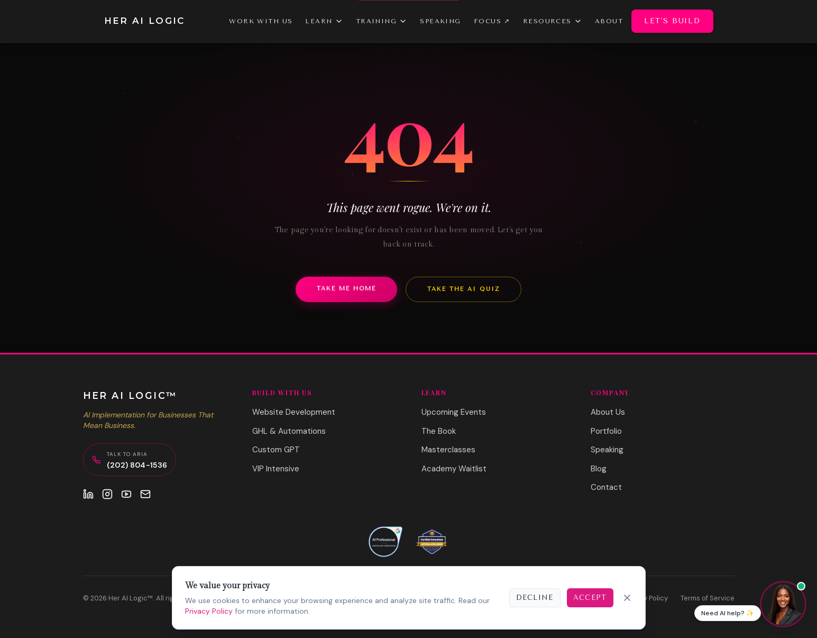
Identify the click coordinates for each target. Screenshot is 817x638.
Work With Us (260, 21)
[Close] (627, 598)
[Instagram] (107, 494)
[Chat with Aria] (783, 604)
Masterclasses (448, 449)
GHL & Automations (289, 431)
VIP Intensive (275, 468)
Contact (606, 487)
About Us (608, 412)
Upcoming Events (453, 412)
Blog (599, 468)
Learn (324, 21)
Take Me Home (346, 288)
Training (382, 21)
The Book (438, 431)
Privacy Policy (209, 611)
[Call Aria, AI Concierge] (130, 459)
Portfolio (606, 431)
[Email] (145, 494)
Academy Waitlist (453, 468)
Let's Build (672, 20)
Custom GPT (276, 449)
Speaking (440, 21)
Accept (590, 597)
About (609, 21)
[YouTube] (126, 494)
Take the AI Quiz (463, 289)
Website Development (293, 412)
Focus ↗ (492, 21)
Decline (535, 597)
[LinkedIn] (88, 494)
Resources (552, 21)
